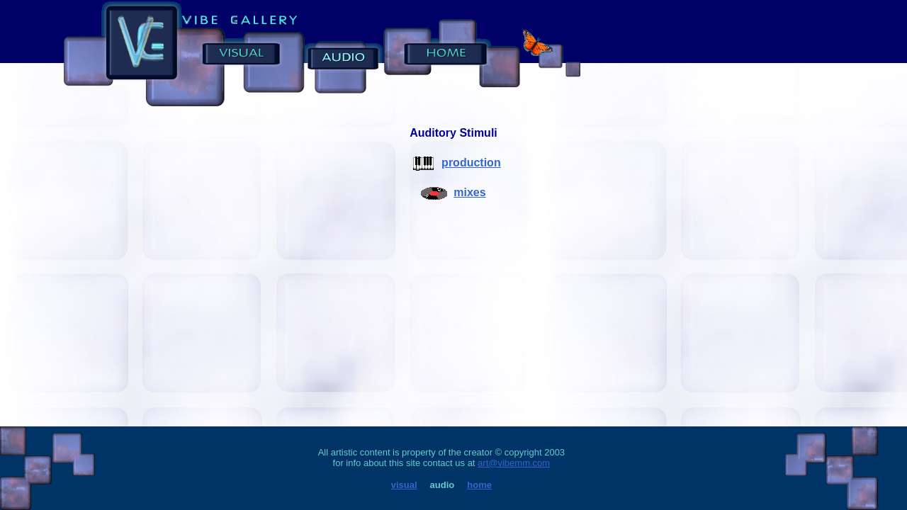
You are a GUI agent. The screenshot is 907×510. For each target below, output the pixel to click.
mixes (469, 192)
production (471, 163)
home (479, 485)
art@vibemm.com (514, 463)
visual (404, 485)
